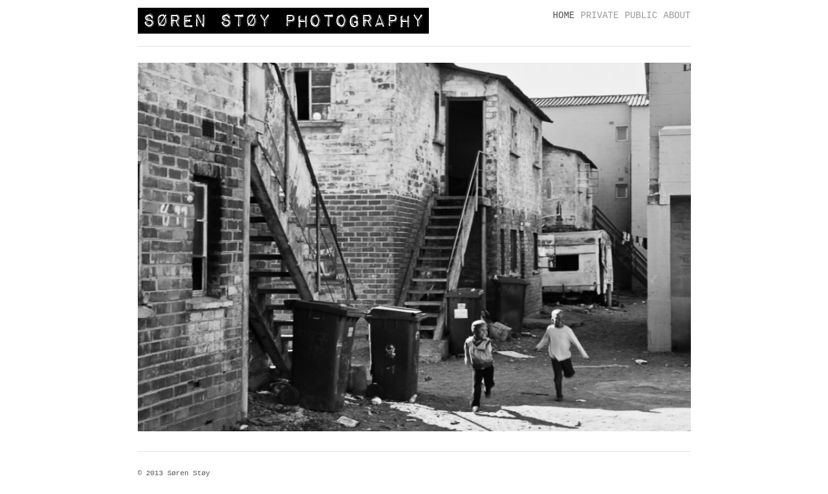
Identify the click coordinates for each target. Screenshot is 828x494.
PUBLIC (641, 15)
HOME (564, 15)
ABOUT (676, 15)
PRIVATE (600, 15)
